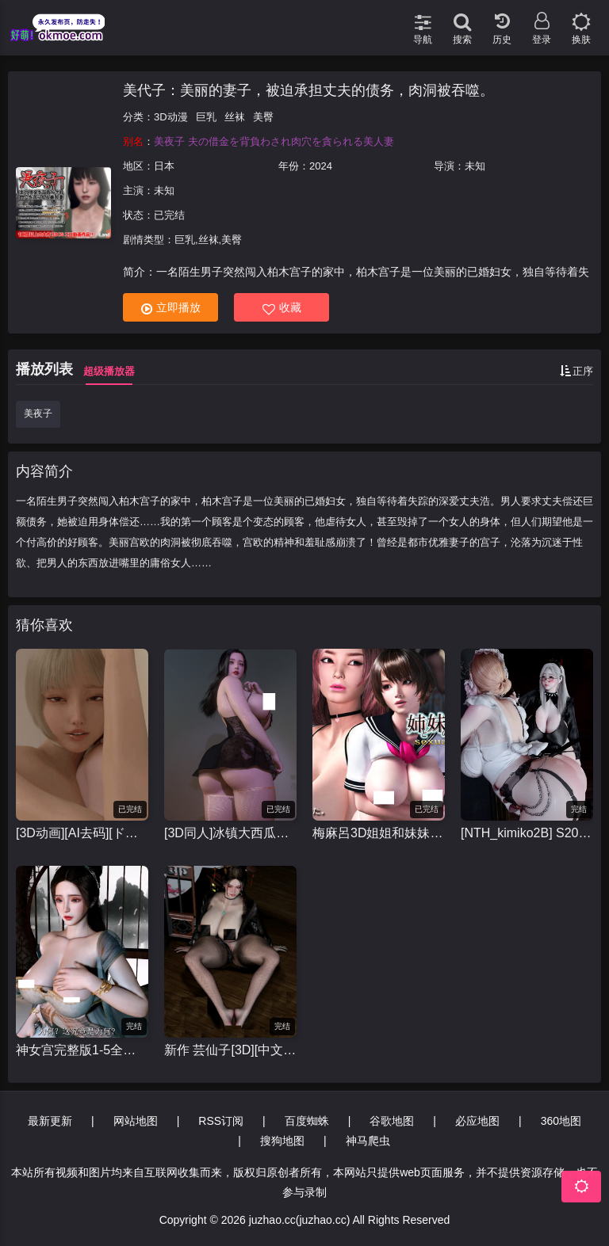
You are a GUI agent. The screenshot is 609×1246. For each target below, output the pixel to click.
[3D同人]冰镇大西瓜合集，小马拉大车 (230, 833)
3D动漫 (171, 117)
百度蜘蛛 (307, 1121)
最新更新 (50, 1121)
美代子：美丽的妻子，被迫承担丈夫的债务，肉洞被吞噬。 (308, 90)
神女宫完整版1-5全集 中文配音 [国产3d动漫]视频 (82, 1050)
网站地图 (135, 1121)
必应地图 (477, 1121)
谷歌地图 (392, 1121)
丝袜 (234, 117)
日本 (164, 166)
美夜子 (38, 413)
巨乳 (206, 117)
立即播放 (171, 307)
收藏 (281, 307)
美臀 (263, 117)
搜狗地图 (282, 1140)
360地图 (561, 1121)
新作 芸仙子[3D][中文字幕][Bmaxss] (230, 1050)
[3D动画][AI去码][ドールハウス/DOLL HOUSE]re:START (82, 833)
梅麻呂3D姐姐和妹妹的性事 (378, 833)
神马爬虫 (368, 1140)
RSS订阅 (220, 1121)
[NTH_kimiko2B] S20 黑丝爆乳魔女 (527, 833)
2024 (320, 166)
